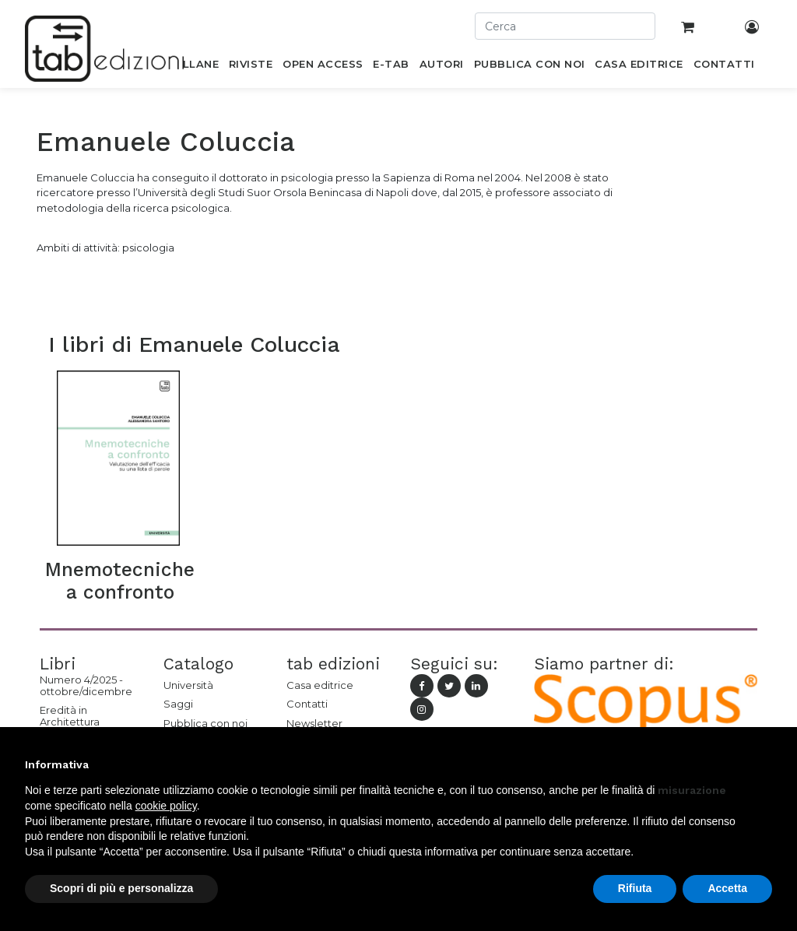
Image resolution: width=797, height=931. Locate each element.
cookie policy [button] (166, 805)
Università (188, 685)
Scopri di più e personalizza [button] (121, 888)
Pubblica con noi (205, 723)
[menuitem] (191, 67)
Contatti (307, 703)
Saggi (178, 703)
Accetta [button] (727, 888)
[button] (764, 764)
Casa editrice (319, 685)
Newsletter (314, 723)
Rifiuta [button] (635, 888)
